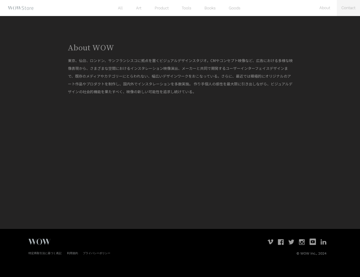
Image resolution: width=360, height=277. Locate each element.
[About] (325, 8)
